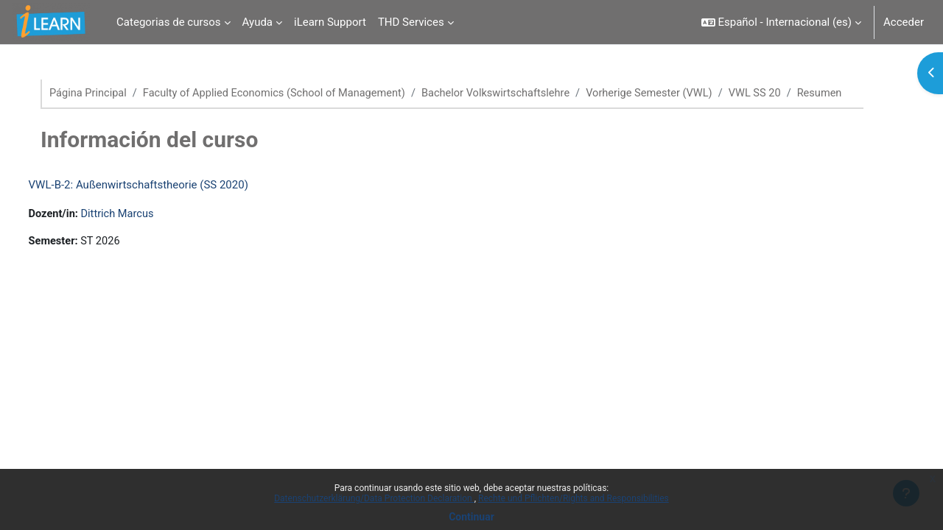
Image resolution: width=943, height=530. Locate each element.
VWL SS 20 (786, 93)
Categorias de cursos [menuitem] (168, 22)
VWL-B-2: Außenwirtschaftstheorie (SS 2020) (166, 201)
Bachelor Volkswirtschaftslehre (520, 93)
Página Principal (101, 93)
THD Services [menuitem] (411, 22)
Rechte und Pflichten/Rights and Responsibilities (573, 498)
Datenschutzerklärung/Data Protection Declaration (374, 498)
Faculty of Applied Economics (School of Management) (292, 93)
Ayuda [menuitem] (257, 22)
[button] (781, 22)
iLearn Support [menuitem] (330, 22)
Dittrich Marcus (147, 231)
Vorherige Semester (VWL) (678, 93)
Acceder (903, 22)
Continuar (471, 517)
